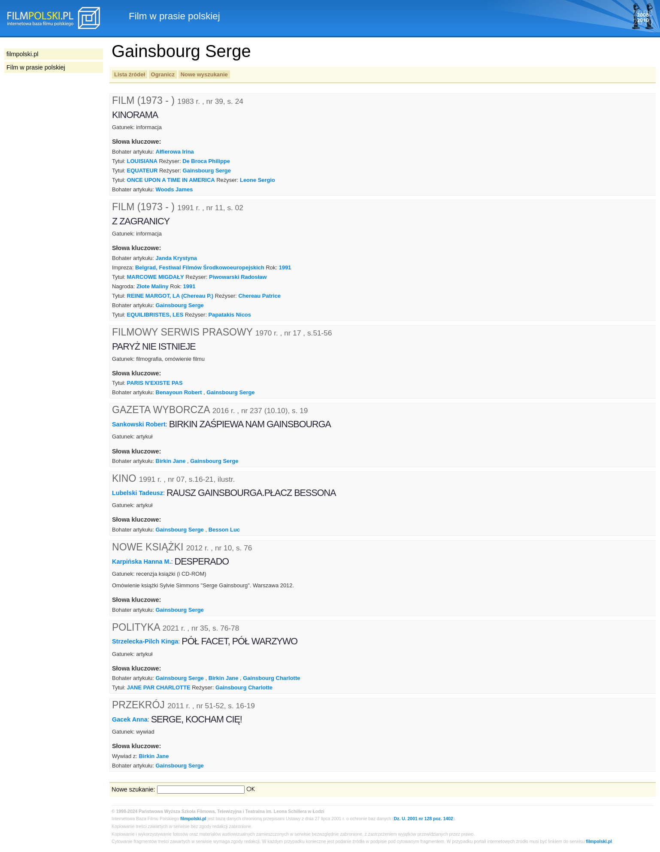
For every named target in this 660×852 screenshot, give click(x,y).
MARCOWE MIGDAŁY (155, 277)
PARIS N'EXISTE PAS (155, 383)
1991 (285, 267)
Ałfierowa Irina (175, 151)
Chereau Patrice (259, 296)
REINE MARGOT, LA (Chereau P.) (170, 296)
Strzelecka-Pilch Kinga (145, 641)
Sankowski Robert (139, 424)
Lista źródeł (129, 74)
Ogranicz (163, 74)
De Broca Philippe (206, 161)
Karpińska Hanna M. (141, 561)
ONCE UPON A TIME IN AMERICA (171, 180)
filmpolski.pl (193, 818)
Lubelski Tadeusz (137, 492)
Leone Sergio (257, 180)
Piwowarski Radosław (238, 277)
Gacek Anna (130, 719)
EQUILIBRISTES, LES (155, 314)
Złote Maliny (152, 286)
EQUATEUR (142, 170)
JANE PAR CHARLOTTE (159, 687)
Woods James (174, 189)
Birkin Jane (171, 461)
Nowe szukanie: (133, 789)
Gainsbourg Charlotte (271, 678)
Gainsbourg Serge (207, 170)
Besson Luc (224, 529)
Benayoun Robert (179, 392)
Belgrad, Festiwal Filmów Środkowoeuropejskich (199, 267)
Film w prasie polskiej (35, 67)
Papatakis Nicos (230, 314)
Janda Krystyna (176, 258)
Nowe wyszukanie (204, 74)
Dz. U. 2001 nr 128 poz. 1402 (423, 818)
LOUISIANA (142, 161)
